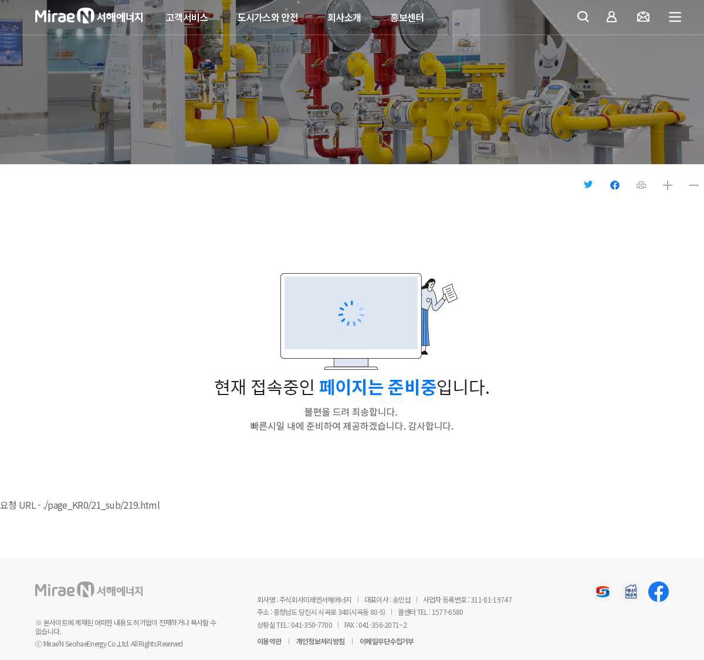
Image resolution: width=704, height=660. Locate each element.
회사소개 (344, 17)
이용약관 (269, 641)
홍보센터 (407, 17)
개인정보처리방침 (320, 641)
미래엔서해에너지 (105, 18)
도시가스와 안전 (268, 17)
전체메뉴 (676, 17)
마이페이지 (613, 18)
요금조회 (645, 18)
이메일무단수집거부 (387, 641)
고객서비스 (187, 17)
